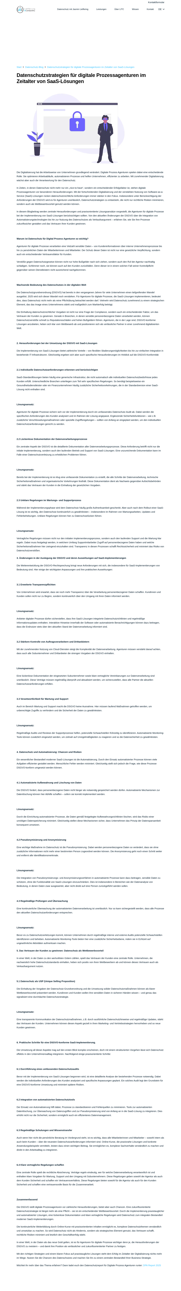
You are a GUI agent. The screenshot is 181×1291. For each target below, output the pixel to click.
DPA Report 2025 (152, 1265)
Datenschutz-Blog (34, 67)
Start (19, 67)
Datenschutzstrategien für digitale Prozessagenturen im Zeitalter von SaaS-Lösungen (90, 67)
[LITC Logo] (26, 9)
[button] (161, 9)
